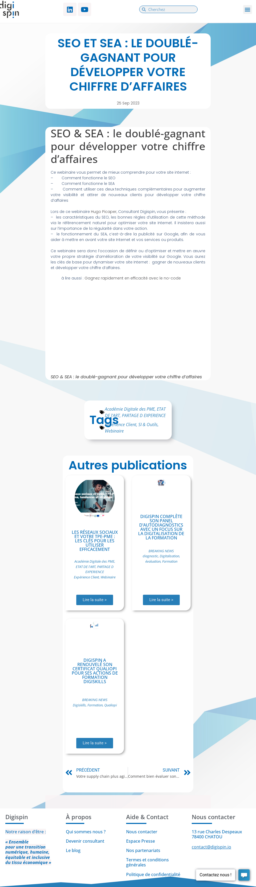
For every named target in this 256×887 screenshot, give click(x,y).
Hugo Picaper (104, 211)
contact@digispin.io (211, 847)
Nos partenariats (143, 850)
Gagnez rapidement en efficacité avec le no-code (133, 278)
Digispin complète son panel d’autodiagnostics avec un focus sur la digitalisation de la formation (161, 527)
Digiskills (79, 705)
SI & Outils (148, 424)
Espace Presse (140, 841)
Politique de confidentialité (153, 874)
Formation (169, 561)
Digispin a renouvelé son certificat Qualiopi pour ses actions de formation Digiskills (95, 670)
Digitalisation (169, 556)
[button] (247, 9)
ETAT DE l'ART (85, 566)
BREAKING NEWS (161, 550)
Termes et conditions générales (147, 862)
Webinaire (114, 431)
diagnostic (150, 556)
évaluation (153, 561)
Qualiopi (110, 705)
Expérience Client (120, 424)
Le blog (73, 850)
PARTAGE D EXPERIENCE (144, 415)
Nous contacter (141, 832)
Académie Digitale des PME (130, 409)
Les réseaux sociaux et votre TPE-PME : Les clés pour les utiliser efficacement (95, 540)
